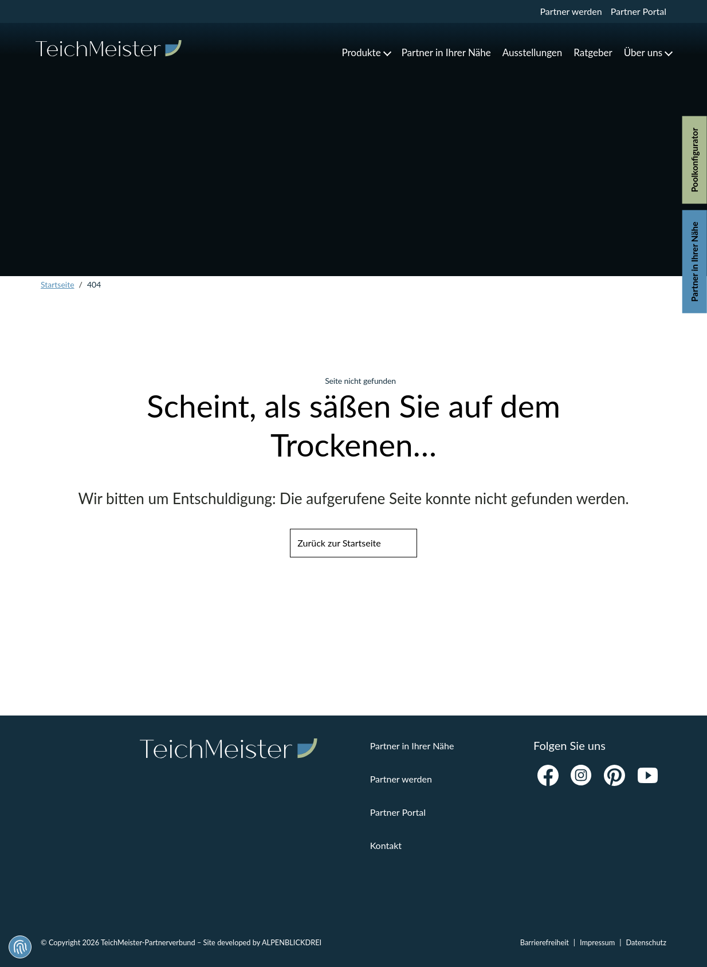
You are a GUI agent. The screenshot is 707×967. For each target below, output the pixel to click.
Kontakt (386, 845)
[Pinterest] (614, 775)
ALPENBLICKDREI (291, 942)
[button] (365, 52)
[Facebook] (547, 775)
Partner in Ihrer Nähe (694, 262)
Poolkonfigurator (694, 160)
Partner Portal (638, 11)
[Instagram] (581, 775)
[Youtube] (647, 775)
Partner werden (571, 11)
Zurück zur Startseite (338, 542)
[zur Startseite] (109, 48)
